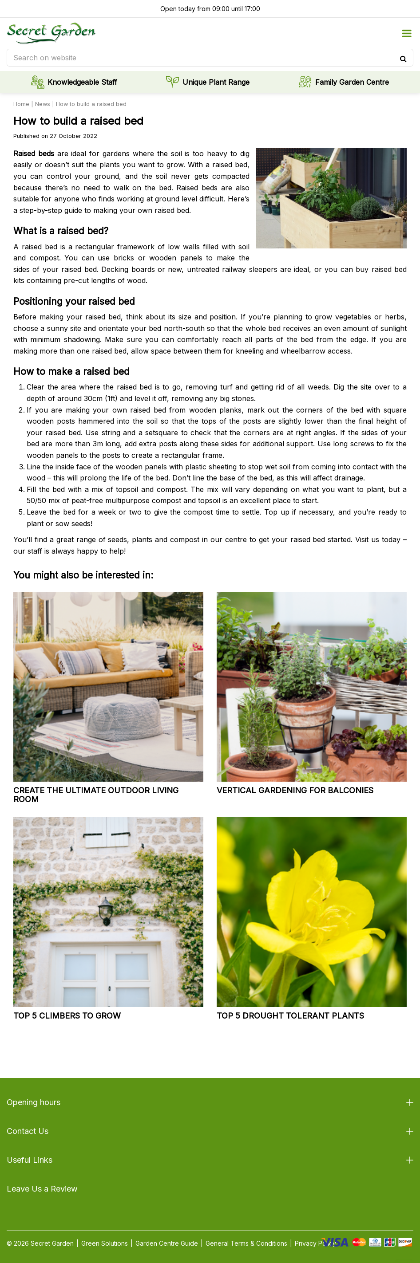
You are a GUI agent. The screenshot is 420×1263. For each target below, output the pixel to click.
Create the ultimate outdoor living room (95, 795)
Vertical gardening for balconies (295, 790)
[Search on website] (210, 58)
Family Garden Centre (352, 82)
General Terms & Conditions (246, 1243)
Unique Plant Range (216, 82)
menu (406, 33)
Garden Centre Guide (166, 1243)
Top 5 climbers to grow (67, 1015)
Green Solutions (104, 1243)
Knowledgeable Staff (82, 82)
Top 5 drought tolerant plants (290, 1015)
